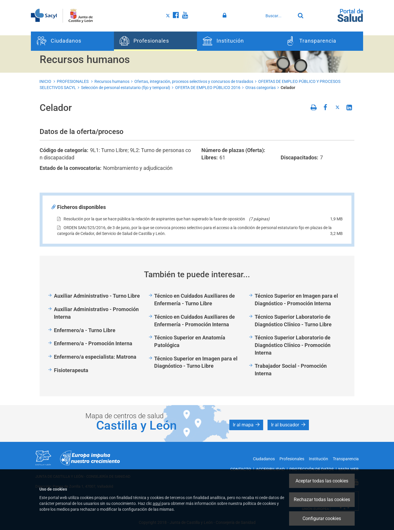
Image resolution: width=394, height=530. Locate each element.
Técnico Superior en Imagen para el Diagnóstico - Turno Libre (196, 362)
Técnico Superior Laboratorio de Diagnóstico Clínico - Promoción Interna (292, 344)
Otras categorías (260, 87)
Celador (288, 87)
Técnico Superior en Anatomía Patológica (189, 341)
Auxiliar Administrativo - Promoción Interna (96, 313)
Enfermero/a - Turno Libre (84, 330)
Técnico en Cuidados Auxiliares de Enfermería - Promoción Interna (194, 320)
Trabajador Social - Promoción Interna (291, 369)
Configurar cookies (321, 518)
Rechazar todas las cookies (322, 499)
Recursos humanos (111, 81)
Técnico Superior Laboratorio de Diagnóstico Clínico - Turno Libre (293, 320)
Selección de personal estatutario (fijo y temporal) (125, 87)
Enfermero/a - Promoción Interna (93, 343)
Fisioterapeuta (71, 370)
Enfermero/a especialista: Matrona (95, 357)
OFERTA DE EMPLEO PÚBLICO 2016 (207, 87)
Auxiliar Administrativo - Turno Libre (97, 296)
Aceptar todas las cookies (322, 481)
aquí (157, 503)
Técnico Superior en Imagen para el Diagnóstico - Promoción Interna (296, 299)
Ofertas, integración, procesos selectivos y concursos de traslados (193, 81)
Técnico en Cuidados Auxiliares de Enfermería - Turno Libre (194, 299)
